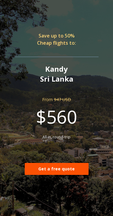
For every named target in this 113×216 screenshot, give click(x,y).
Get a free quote (56, 169)
